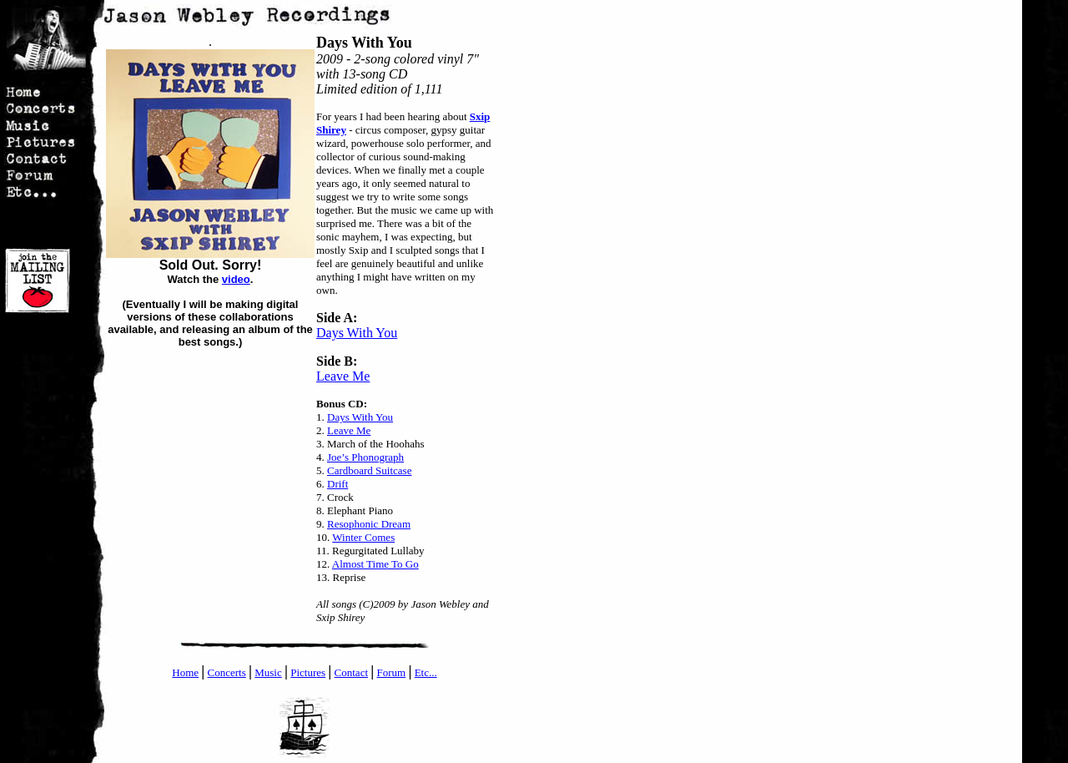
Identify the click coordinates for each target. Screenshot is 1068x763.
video (236, 279)
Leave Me (343, 376)
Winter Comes (363, 537)
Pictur (303, 672)
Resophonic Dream (369, 524)
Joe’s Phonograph (365, 457)
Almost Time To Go (375, 564)
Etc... (426, 672)
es (320, 672)
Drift (337, 484)
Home (185, 672)
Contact (351, 672)
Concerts (227, 672)
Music (268, 672)
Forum (391, 672)
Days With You (356, 333)
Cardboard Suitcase (369, 470)
